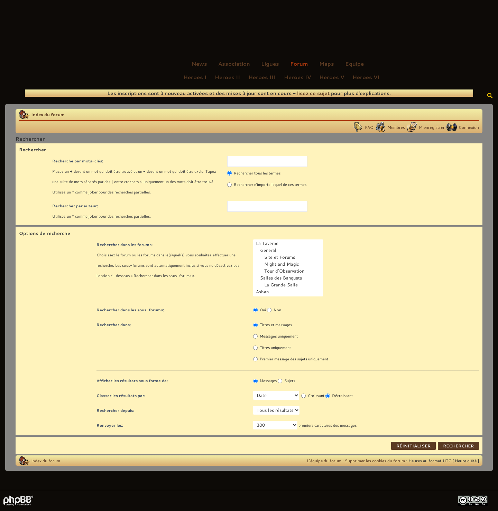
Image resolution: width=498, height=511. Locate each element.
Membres (396, 127)
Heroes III (262, 77)
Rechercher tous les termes (253, 173)
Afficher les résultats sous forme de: (132, 380)
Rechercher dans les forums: (124, 244)
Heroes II (227, 77)
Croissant (312, 395)
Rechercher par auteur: (75, 205)
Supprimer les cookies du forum (375, 460)
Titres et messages (272, 324)
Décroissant (339, 395)
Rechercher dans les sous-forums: (130, 309)
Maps (326, 63)
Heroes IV (297, 77)
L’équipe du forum (324, 460)
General (288, 250)
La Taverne (288, 243)
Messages (265, 380)
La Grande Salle (288, 285)
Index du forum (48, 114)
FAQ (369, 127)
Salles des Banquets (288, 278)
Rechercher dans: (113, 324)
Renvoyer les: (109, 425)
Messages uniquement (275, 336)
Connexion (469, 127)
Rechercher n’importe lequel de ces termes (266, 184)
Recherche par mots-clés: (77, 160)
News (199, 63)
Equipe (354, 63)
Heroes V (331, 77)
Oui (259, 309)
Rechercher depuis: (115, 410)
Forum (299, 63)
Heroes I (194, 77)
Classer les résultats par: (120, 395)
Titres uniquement (272, 347)
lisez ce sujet (313, 93)
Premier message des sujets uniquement (290, 359)
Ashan (288, 291)
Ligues (270, 63)
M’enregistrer (432, 127)
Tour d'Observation (288, 271)
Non (274, 309)
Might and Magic (288, 264)
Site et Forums (288, 257)
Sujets (286, 380)
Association (234, 63)
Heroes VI (365, 77)
